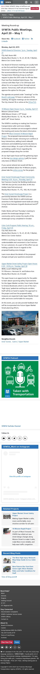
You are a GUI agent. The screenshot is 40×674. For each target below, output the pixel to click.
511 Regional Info (6, 605)
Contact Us (4, 619)
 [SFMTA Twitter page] (14, 438)
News (11, 15)
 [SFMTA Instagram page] (19, 438)
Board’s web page (8, 97)
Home (4, 15)
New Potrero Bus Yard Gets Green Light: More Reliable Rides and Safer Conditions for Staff (23, 570)
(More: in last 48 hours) (15, 11)
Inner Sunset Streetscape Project (16, 194)
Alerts (3, 6)
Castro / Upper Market (20, 342)
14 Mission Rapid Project (21, 529)
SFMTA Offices (5, 617)
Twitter (26, 39)
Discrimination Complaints (9, 612)
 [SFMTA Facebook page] (9, 438)
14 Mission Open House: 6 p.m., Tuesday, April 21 (20, 109)
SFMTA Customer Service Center (11, 614)
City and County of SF (8, 633)
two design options (17, 158)
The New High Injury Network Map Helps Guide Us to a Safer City (24, 560)
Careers (3, 628)
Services (3, 596)
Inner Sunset (6, 342)
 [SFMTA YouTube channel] (4, 438)
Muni (2, 593)
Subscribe (34, 8)
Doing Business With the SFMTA (11, 630)
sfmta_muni (14, 499)
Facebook (16, 39)
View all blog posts (8, 577)
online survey (18, 170)
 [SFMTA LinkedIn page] (25, 438)
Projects (3, 598)
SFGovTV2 (32, 102)
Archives (4, 638)
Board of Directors (7, 625)
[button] (26, 2)
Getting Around (6, 601)
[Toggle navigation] (36, 2)
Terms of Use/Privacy (8, 635)
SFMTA (5, 499)
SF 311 (3, 603)
